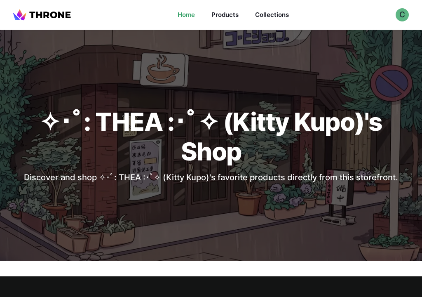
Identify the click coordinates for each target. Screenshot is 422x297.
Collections (272, 15)
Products (225, 15)
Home (186, 15)
